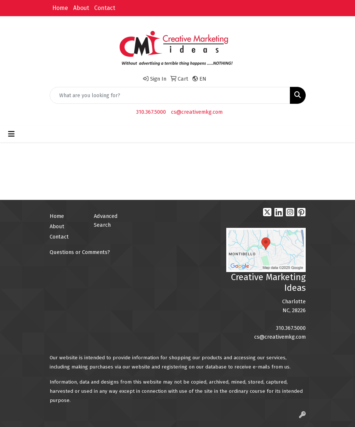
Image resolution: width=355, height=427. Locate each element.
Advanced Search (106, 220)
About (81, 7)
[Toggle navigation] (11, 134)
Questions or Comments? (80, 252)
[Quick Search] (170, 95)
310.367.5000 (151, 112)
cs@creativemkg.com (197, 112)
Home (60, 7)
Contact (104, 7)
